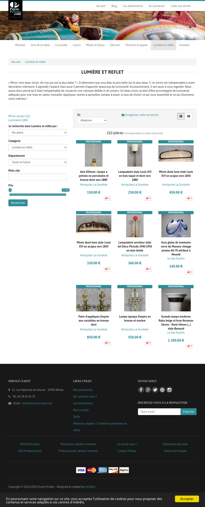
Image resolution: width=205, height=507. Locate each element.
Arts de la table (40, 45)
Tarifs (76, 416)
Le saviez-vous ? (127, 444)
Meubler (20, 45)
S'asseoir (184, 45)
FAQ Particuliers (30, 444)
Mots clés (14, 170)
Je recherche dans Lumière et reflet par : (33, 126)
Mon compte (81, 410)
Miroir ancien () (19, 116)
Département (16, 155)
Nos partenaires (82, 389)
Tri (78, 115)
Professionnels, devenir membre (78, 451)
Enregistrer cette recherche (140, 115)
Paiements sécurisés (175, 444)
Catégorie (14, 141)
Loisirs (77, 45)
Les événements (133, 6)
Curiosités (61, 45)
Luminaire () (18, 120)
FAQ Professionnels (29, 451)
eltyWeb (90, 486)
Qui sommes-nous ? (85, 396)
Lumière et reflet (163, 45)
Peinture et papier (137, 45)
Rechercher (18, 202)
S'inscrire (188, 411)
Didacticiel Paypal (175, 451)
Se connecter (157, 6)
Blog (114, 6)
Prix (10, 185)
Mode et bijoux (95, 45)
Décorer (115, 45)
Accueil (100, 6)
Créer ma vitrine (181, 6)
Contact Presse (127, 451)
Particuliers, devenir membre (78, 444)
